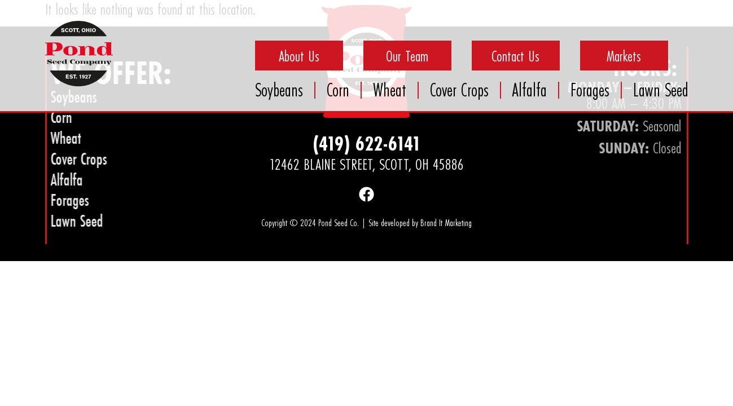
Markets (624, 56)
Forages (589, 90)
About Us (299, 56)
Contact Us (515, 56)
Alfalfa (529, 90)
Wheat (389, 90)
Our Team (407, 56)
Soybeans (279, 90)
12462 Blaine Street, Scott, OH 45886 (366, 164)
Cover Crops (459, 90)
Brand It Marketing (446, 222)
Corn (338, 90)
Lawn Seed (660, 90)
